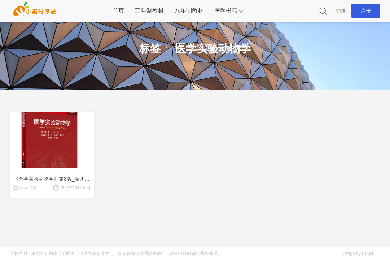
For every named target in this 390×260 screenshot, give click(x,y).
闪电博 (368, 253)
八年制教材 (189, 11)
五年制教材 (149, 11)
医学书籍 (225, 11)
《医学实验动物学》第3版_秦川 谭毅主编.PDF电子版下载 (52, 179)
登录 (341, 11)
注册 (366, 11)
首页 (118, 11)
